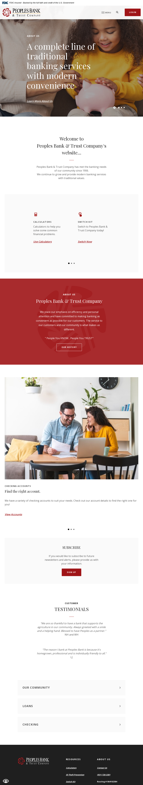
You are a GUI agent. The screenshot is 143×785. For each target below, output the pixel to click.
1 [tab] (118, 107)
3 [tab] (124, 107)
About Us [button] (103, 759)
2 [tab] (121, 107)
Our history (69, 347)
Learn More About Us (40, 101)
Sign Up (71, 572)
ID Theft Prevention (75, 774)
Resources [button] (73, 759)
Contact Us (102, 768)
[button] (71, 687)
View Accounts (13, 514)
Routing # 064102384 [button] (107, 781)
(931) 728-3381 (103, 774)
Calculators (71, 768)
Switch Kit (70, 781)
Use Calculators (42, 241)
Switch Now (85, 241)
